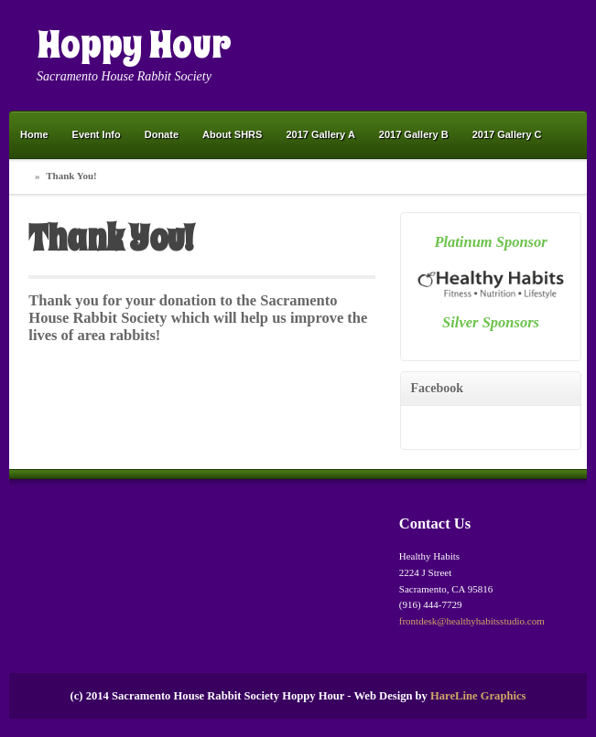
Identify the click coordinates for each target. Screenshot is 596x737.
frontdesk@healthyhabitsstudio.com (472, 620)
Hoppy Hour (134, 44)
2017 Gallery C (507, 134)
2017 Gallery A (320, 134)
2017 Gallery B (414, 134)
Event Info (96, 134)
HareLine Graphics (478, 695)
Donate (162, 134)
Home (34, 134)
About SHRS (232, 134)
